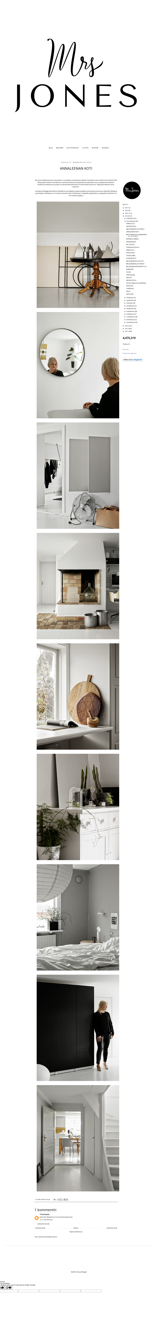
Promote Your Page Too (129, 353)
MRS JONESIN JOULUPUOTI (135, 261)
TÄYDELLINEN (130, 256)
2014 (127, 216)
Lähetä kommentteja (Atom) (47, 1237)
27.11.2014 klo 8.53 (46, 1220)
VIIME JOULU (130, 250)
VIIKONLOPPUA (131, 226)
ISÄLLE (128, 291)
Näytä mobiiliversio (76, 1232)
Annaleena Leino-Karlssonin (97, 180)
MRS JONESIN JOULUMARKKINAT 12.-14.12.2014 (136, 235)
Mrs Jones (126, 349)
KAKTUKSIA (129, 294)
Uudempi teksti (40, 1228)
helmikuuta (130, 320)
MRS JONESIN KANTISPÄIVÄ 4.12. (136, 267)
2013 (127, 326)
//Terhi (42, 1214)
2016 (127, 210)
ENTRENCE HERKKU (132, 239)
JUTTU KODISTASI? (73, 148)
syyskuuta (130, 300)
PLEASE (128, 272)
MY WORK (95, 148)
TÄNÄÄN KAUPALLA (132, 247)
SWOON (129, 278)
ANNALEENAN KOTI (132, 232)
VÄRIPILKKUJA (130, 275)
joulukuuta (130, 218)
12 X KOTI (85, 148)
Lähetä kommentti (43, 1224)
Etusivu (76, 1228)
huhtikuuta (130, 314)
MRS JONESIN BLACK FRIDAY (135, 229)
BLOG (51, 148)
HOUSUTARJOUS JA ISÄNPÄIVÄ (136, 283)
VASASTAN (129, 286)
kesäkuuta (130, 309)
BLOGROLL (105, 148)
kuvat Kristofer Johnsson (87, 184)
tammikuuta (131, 322)
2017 (127, 208)
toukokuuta (130, 311)
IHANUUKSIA (130, 253)
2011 (127, 331)
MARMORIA (130, 269)
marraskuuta (131, 221)
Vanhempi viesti (112, 1228)
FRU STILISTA (130, 244)
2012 (127, 329)
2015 (127, 213)
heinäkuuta (130, 306)
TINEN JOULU (130, 224)
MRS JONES (59, 148)
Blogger (84, 1272)
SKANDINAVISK (131, 242)
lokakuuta (130, 298)
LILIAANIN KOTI (131, 258)
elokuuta (130, 303)
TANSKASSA (130, 289)
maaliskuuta (131, 317)
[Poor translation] (8, 1288)
